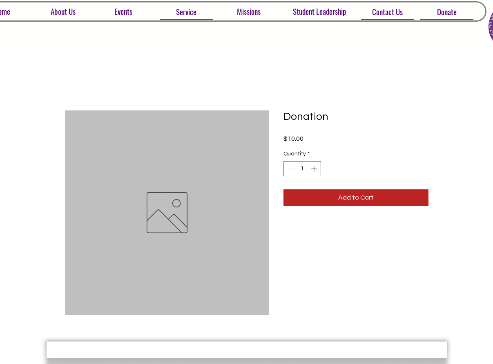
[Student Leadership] (319, 11)
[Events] (123, 11)
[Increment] (315, 169)
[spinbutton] (302, 169)
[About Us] (63, 11)
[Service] (186, 12)
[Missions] (248, 11)
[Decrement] (290, 169)
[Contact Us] (387, 12)
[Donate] (446, 12)
